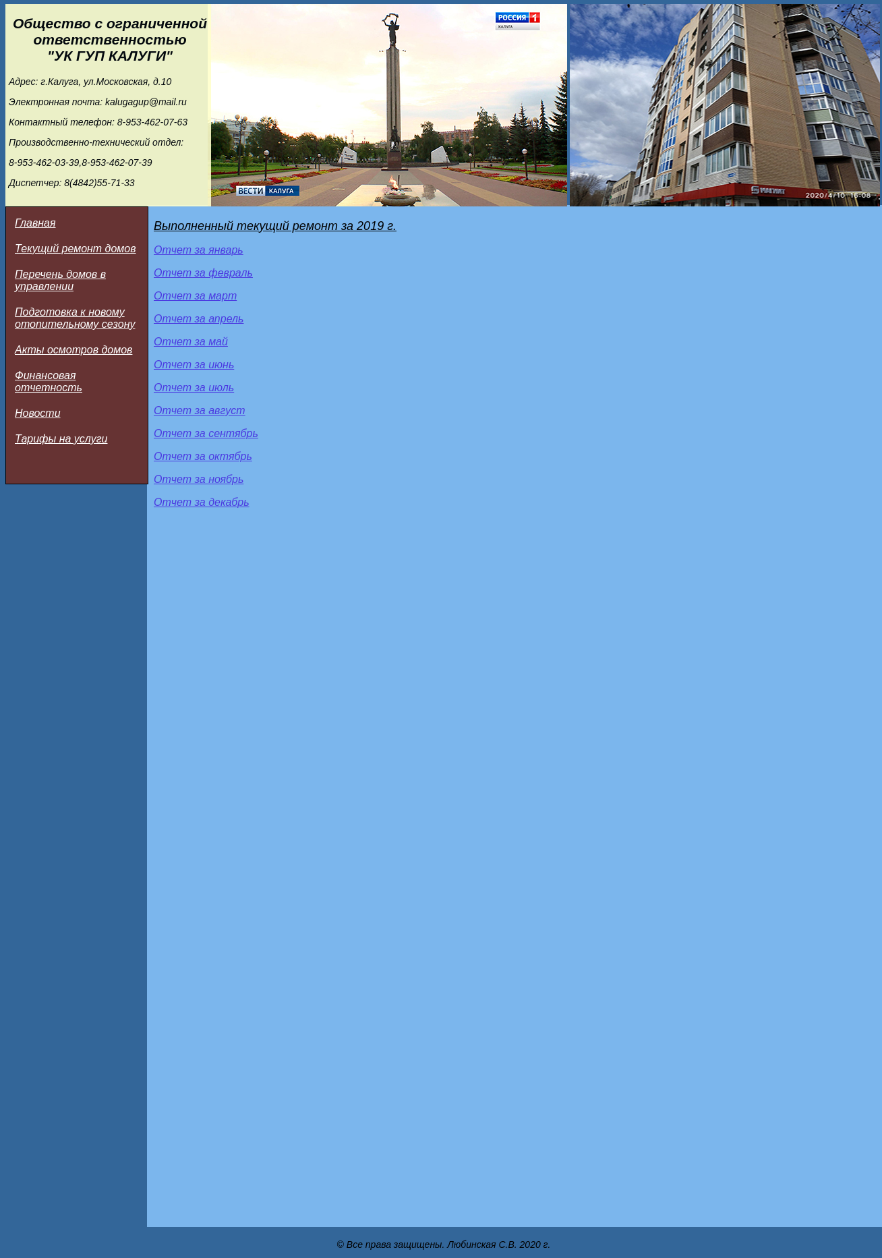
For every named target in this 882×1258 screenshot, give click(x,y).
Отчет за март (195, 296)
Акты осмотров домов (73, 349)
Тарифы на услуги (61, 439)
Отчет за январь (198, 250)
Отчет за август (199, 410)
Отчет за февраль (203, 273)
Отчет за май (191, 341)
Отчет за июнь (194, 364)
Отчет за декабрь (201, 502)
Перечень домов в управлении (60, 280)
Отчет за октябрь (203, 456)
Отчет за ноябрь (198, 479)
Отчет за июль (194, 387)
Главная (35, 223)
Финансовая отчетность (48, 381)
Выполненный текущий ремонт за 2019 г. (275, 226)
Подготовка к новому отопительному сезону (75, 318)
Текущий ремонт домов (75, 248)
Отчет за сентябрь (206, 433)
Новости (38, 413)
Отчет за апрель (198, 318)
